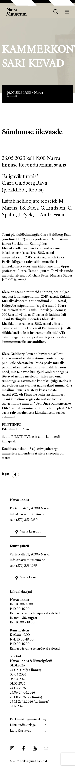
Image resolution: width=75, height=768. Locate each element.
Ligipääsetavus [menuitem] (20, 730)
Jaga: (5, 474)
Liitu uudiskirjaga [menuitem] (23, 725)
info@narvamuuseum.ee (27, 514)
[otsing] (56, 11)
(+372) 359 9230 (26, 520)
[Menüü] (67, 11)
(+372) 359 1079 (25, 566)
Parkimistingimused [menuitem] (25, 719)
